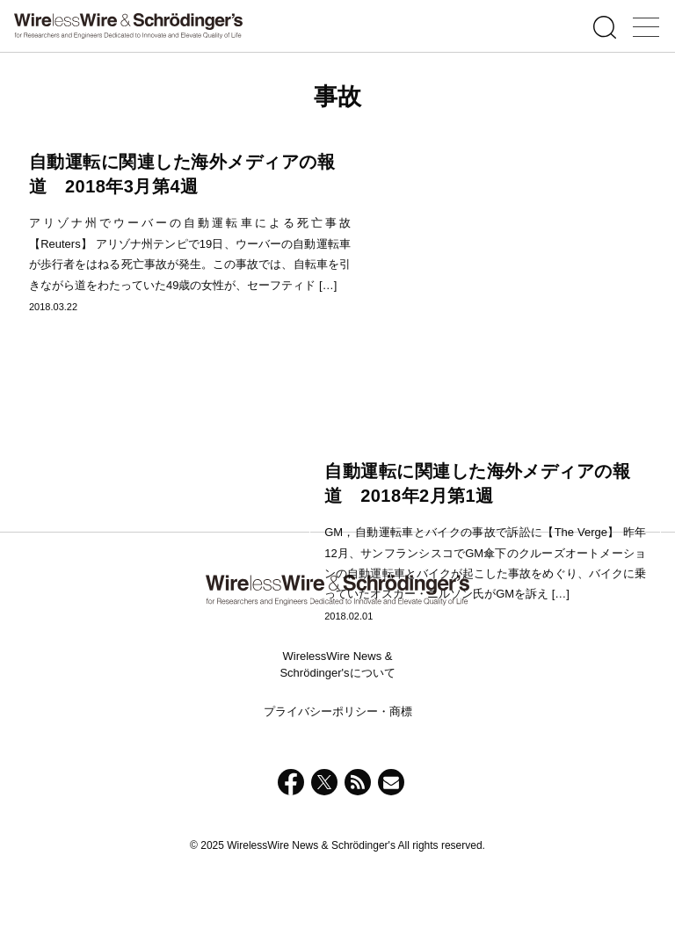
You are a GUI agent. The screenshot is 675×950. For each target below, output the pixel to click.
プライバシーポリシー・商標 (338, 780)
